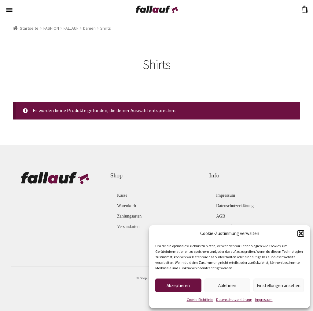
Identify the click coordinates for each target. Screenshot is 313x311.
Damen (89, 28)
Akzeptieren (178, 285)
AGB (220, 216)
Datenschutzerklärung (234, 299)
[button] (301, 233)
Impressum (264, 299)
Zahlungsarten (129, 216)
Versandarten (128, 226)
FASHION (51, 28)
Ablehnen (227, 285)
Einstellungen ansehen (278, 285)
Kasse (122, 195)
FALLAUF (71, 28)
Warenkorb (126, 205)
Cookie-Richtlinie (200, 299)
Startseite (29, 28)
